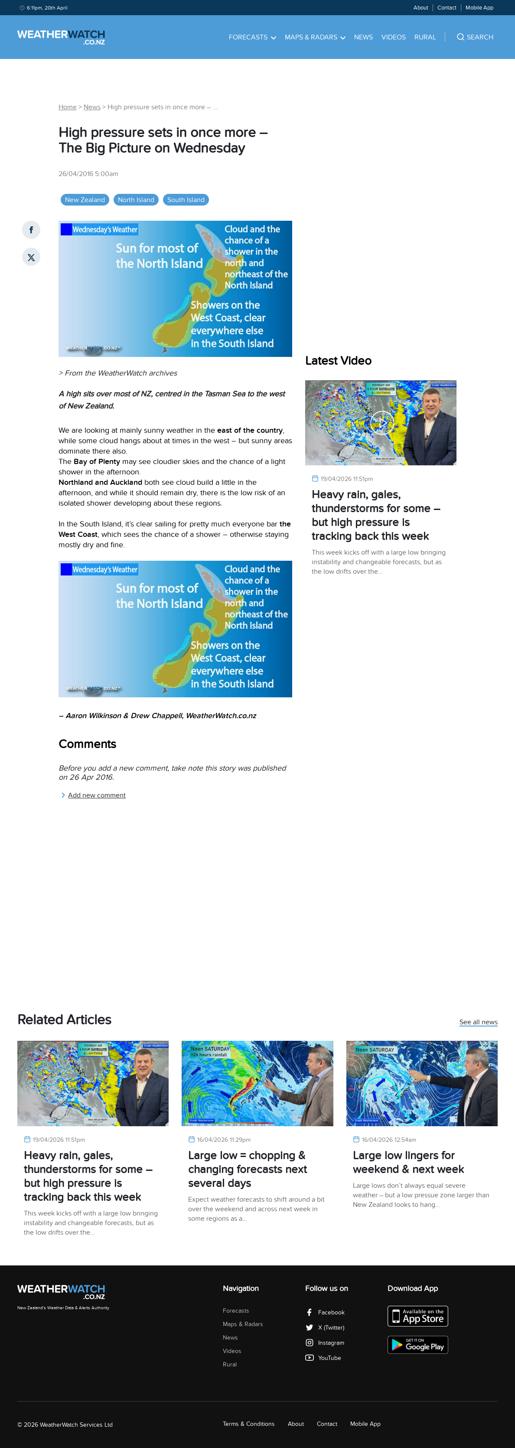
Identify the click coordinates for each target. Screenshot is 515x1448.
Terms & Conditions (249, 1424)
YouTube (323, 1358)
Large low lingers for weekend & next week (408, 1162)
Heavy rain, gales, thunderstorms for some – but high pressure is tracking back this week (376, 515)
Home (68, 107)
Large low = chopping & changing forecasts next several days (247, 1169)
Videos (393, 37)
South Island (186, 200)
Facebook (325, 1312)
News (363, 37)
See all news (479, 1022)
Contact (446, 7)
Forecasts (252, 37)
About (421, 7)
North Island (136, 200)
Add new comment (93, 795)
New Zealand (85, 200)
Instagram (324, 1343)
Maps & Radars (315, 37)
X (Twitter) (324, 1327)
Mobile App (479, 7)
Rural (425, 37)
